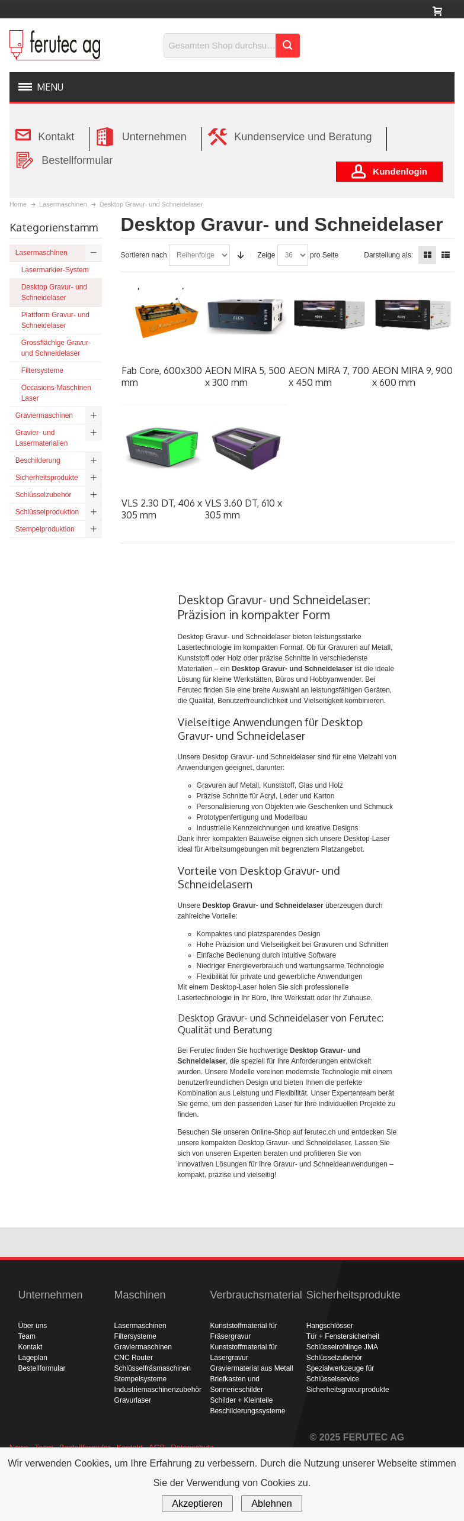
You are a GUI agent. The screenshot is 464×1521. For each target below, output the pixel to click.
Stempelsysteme (140, 1379)
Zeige (266, 255)
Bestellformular (42, 1368)
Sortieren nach (144, 255)
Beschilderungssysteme (248, 1411)
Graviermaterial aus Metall (251, 1368)
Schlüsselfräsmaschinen (152, 1368)
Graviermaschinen (143, 1347)
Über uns (32, 1326)
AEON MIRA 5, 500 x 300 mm (245, 376)
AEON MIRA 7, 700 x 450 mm (329, 376)
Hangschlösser (329, 1326)
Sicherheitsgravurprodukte (347, 1389)
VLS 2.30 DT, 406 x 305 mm (161, 509)
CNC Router (133, 1358)
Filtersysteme (135, 1336)
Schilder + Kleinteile (241, 1400)
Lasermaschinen (140, 1326)
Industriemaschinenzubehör (157, 1389)
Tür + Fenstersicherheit (343, 1336)
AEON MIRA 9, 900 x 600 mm (412, 376)
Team (27, 1336)
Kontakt (30, 1347)
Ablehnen (271, 1503)
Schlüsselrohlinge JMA (342, 1347)
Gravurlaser (133, 1400)
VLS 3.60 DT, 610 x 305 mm (243, 509)
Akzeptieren (197, 1503)
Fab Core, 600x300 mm (161, 376)
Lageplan (32, 1358)
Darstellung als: (388, 255)
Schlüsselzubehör (334, 1358)
